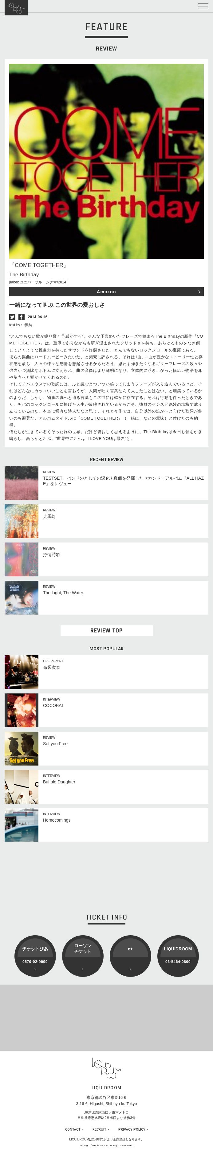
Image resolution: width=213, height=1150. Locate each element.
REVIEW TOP (106, 631)
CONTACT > (74, 1130)
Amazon (106, 291)
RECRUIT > (101, 1130)
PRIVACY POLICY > (133, 1130)
